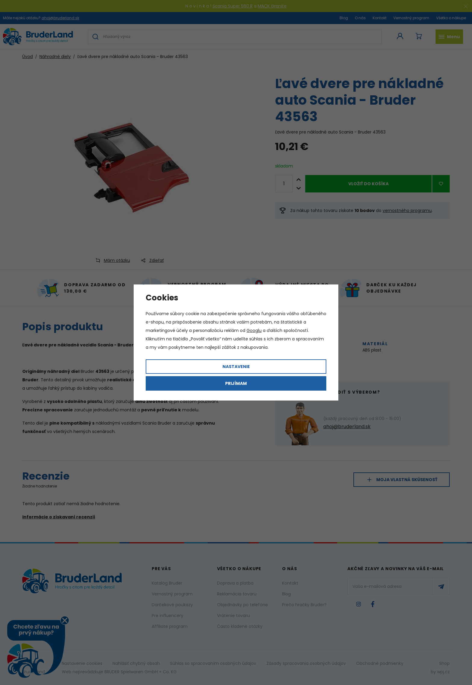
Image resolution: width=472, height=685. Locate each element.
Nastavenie (236, 367)
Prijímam (236, 383)
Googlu (254, 330)
